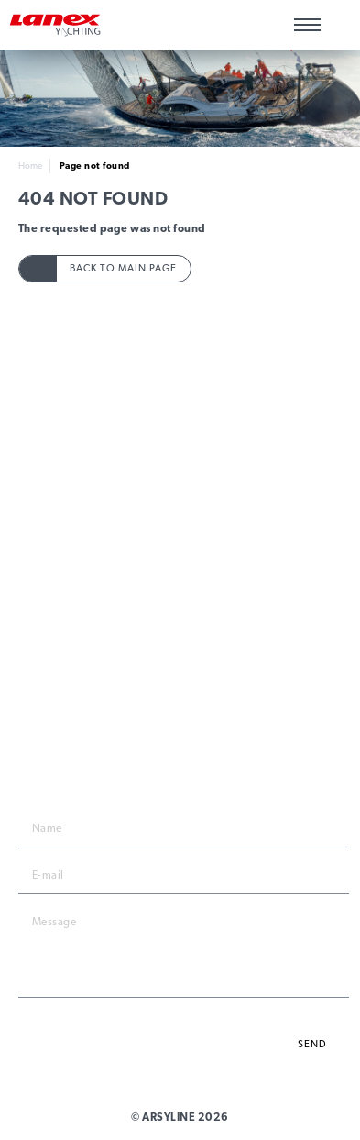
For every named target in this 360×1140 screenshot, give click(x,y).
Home (30, 165)
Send (312, 1044)
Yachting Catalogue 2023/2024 (180, 622)
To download (180, 477)
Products (180, 414)
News (180, 601)
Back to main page (123, 268)
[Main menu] (307, 24)
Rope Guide (180, 435)
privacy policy (299, 1014)
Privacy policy (180, 530)
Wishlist (339, 24)
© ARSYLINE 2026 (180, 1117)
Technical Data (180, 456)
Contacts (180, 498)
